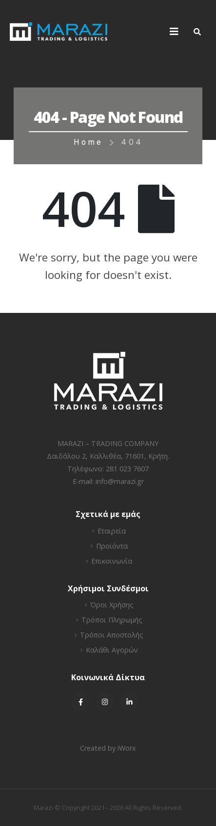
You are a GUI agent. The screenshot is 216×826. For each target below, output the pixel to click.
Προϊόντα (112, 546)
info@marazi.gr (120, 481)
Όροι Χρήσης (112, 604)
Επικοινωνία (111, 561)
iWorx (127, 748)
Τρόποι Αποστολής (111, 634)
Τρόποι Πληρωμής (111, 619)
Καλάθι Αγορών (112, 649)
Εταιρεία (112, 530)
